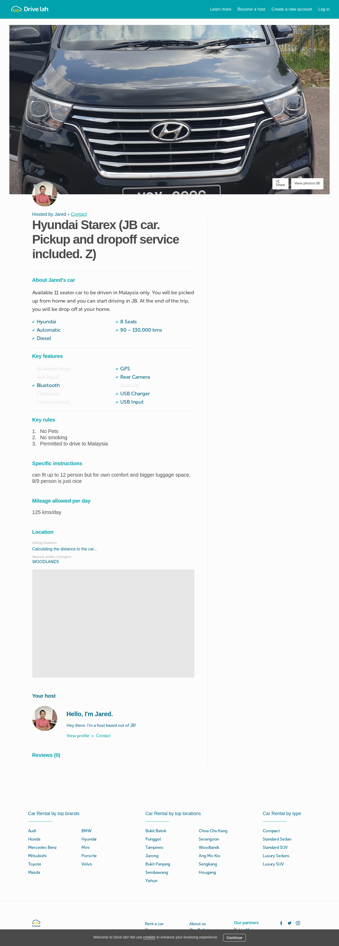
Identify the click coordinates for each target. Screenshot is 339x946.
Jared (60, 214)
